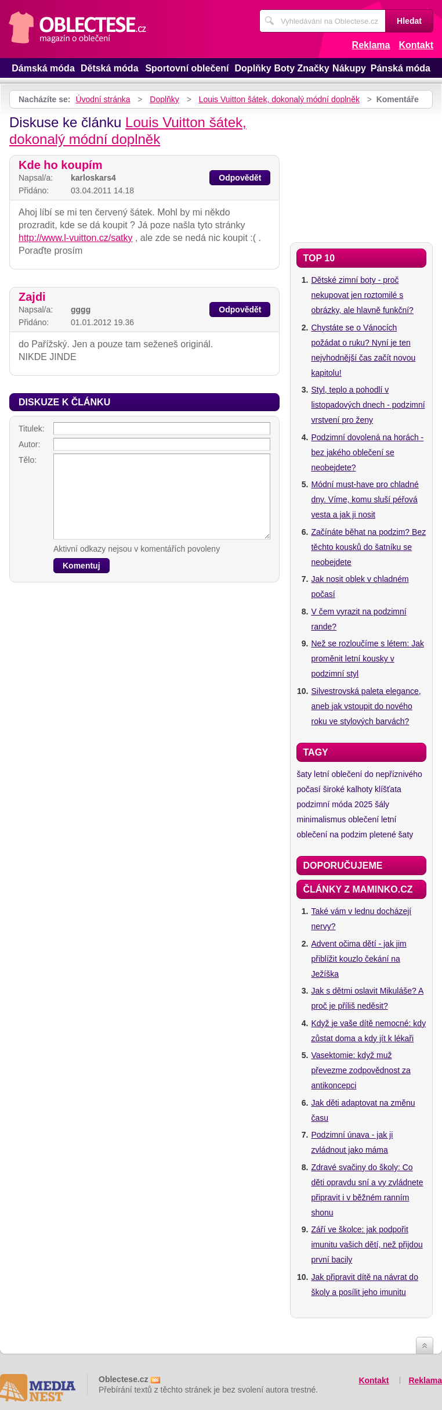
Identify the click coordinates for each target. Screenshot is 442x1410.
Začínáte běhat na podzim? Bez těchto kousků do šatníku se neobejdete (368, 547)
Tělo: (28, 460)
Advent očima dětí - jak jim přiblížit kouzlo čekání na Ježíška (358, 959)
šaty (303, 774)
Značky (313, 68)
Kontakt (415, 45)
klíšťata (388, 789)
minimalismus (321, 819)
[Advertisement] (361, 172)
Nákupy (349, 68)
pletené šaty (391, 834)
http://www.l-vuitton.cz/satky (76, 238)
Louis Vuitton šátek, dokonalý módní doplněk (279, 99)
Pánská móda (400, 68)
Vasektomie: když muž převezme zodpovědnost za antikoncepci (360, 1070)
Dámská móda (43, 68)
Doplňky (253, 68)
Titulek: (32, 428)
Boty (284, 68)
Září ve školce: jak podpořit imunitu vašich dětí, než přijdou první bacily (366, 1244)
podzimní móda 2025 (334, 804)
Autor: (29, 444)
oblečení (363, 819)
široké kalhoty (348, 789)
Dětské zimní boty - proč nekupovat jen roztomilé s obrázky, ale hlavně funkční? (362, 295)
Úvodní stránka (102, 99)
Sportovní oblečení (187, 68)
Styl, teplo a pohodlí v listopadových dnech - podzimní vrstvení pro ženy (368, 405)
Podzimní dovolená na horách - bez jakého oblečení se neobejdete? (367, 452)
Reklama (371, 45)
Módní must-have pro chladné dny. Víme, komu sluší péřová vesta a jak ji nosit (364, 499)
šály (382, 804)
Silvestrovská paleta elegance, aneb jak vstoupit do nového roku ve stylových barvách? (366, 706)
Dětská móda (110, 68)
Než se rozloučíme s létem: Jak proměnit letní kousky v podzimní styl (367, 658)
